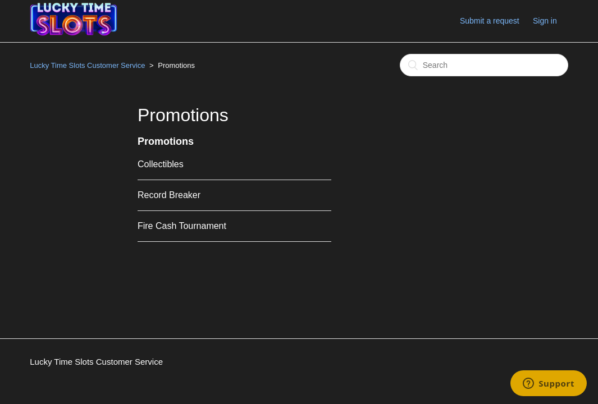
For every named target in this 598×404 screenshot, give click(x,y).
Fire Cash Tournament (182, 226)
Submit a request (489, 20)
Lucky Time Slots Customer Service (87, 65)
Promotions (166, 141)
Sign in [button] (545, 20)
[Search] (484, 65)
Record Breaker (169, 195)
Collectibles (161, 164)
